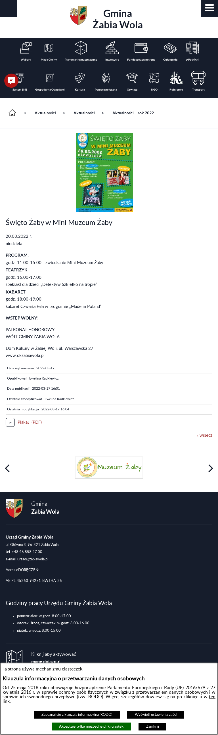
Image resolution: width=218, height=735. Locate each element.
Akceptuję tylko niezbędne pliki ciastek (91, 726)
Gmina (106, 18)
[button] (209, 8)
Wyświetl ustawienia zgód (156, 715)
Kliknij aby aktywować (53, 658)
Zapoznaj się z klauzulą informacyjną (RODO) (76, 715)
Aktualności (45, 113)
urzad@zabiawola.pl (32, 559)
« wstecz (204, 435)
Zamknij (152, 726)
